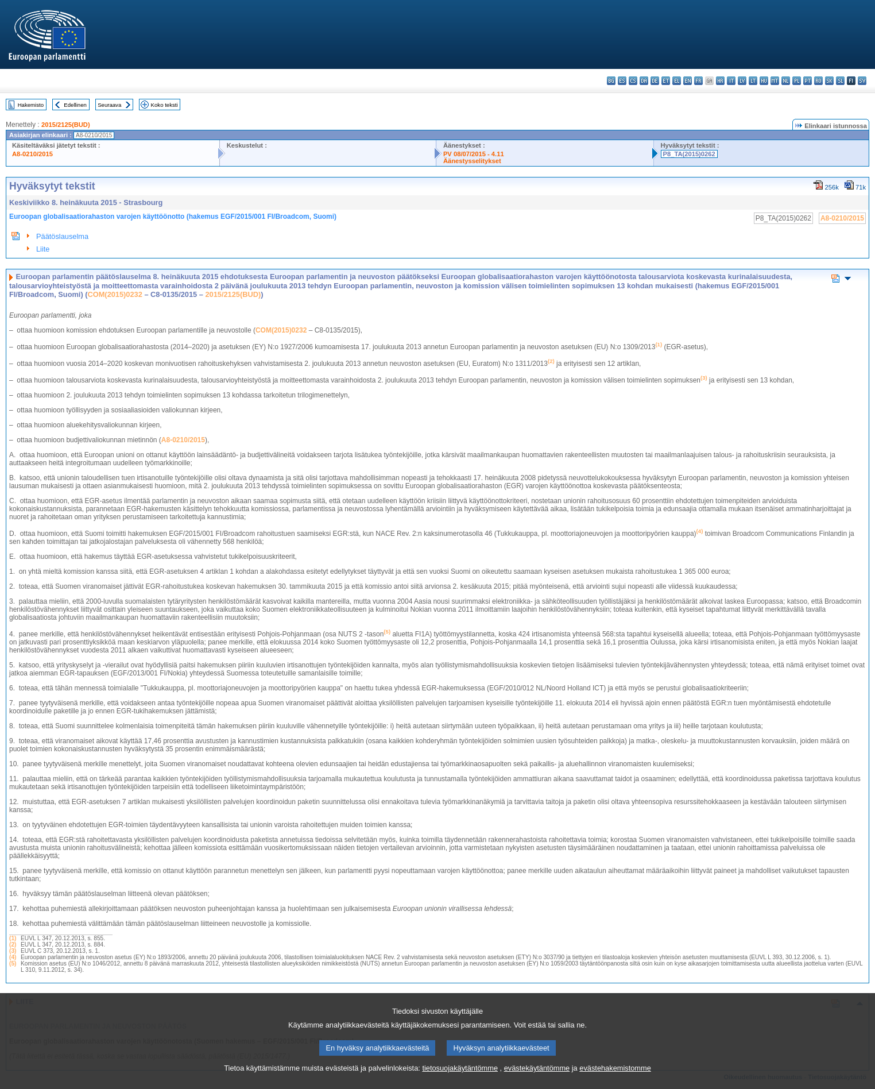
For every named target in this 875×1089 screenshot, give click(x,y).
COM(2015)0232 (115, 294)
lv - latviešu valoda (742, 80)
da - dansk (644, 80)
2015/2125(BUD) (65, 124)
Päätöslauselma (62, 236)
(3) (12, 951)
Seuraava (109, 105)
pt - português (807, 80)
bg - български (611, 80)
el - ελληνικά (676, 80)
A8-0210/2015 (32, 153)
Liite (42, 249)
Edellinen (75, 105)
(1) (12, 938)
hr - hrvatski (720, 80)
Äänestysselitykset (472, 160)
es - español (622, 80)
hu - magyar (764, 80)
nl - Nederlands (785, 80)
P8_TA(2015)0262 (689, 153)
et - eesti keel (665, 80)
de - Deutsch (655, 80)
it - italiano (731, 80)
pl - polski (796, 80)
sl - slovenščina (840, 80)
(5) (12, 963)
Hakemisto (31, 105)
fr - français (698, 80)
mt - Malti (775, 80)
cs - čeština (633, 80)
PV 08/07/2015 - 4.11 (473, 153)
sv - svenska (862, 80)
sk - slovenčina (829, 80)
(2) (12, 944)
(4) (12, 957)
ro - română (818, 80)
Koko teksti (164, 105)
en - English (687, 80)
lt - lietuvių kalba (753, 80)
